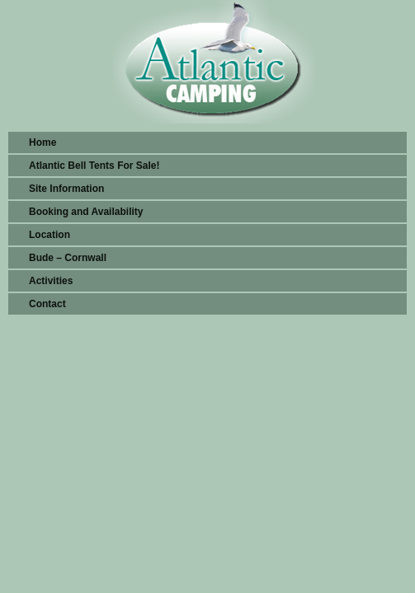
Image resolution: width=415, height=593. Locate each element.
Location (49, 234)
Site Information (66, 188)
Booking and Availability (86, 211)
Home (42, 142)
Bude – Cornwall (67, 258)
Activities (51, 281)
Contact (47, 304)
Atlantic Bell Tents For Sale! (94, 165)
